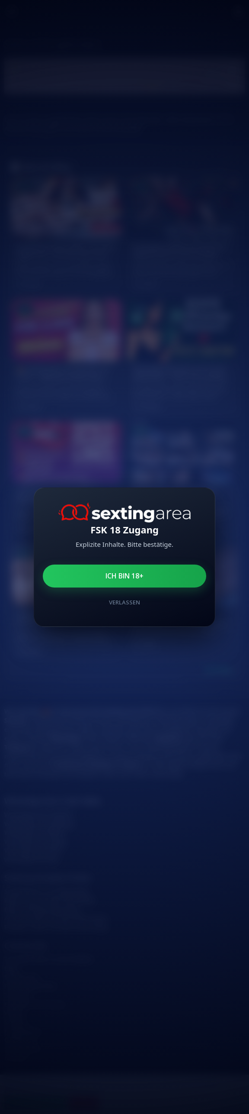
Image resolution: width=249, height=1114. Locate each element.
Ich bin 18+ (124, 576)
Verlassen (124, 602)
